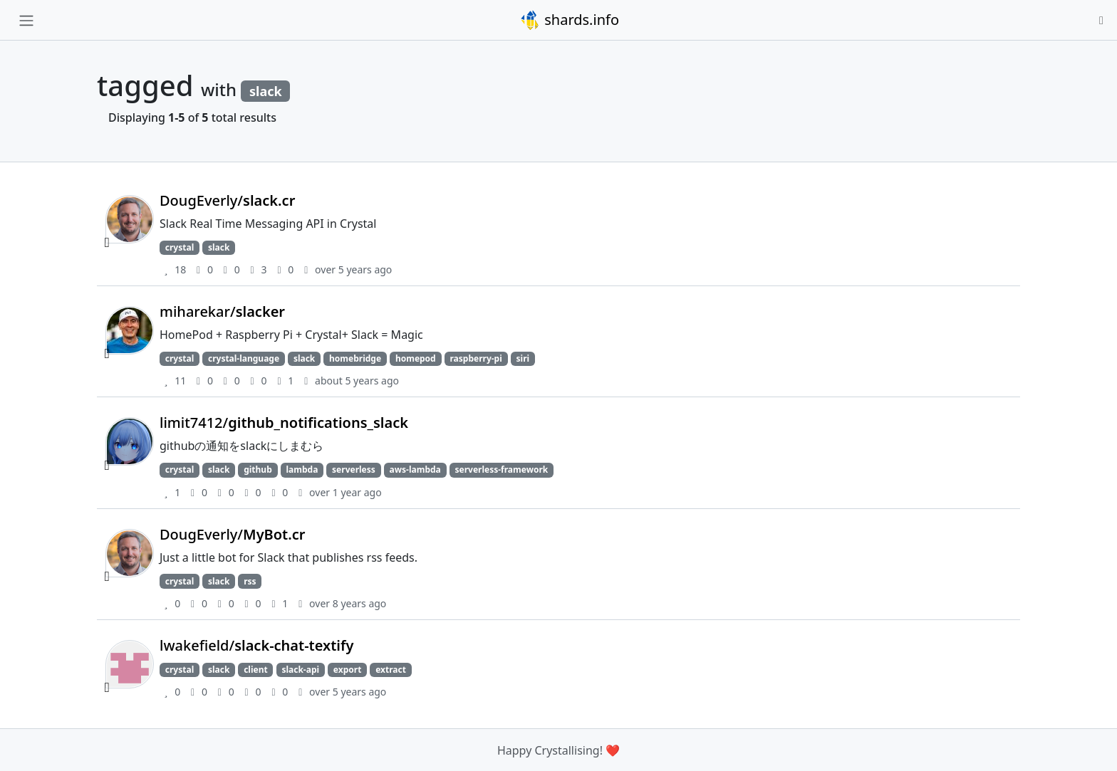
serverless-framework (502, 469)
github (258, 469)
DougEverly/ (227, 200)
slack (218, 247)
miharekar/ (222, 311)
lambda (302, 469)
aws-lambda (415, 469)
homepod (415, 358)
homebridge (355, 358)
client (256, 670)
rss (250, 581)
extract (390, 670)
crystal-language (243, 358)
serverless (353, 469)
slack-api (300, 670)
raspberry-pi (476, 358)
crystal (179, 247)
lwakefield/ (256, 645)
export (347, 670)
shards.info (569, 20)
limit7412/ (284, 422)
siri (523, 358)
